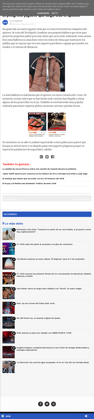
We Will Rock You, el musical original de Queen (38, 318)
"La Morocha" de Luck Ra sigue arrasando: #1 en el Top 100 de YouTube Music (53, 362)
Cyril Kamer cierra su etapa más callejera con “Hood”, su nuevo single (49, 289)
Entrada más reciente (81, 199)
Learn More (43, 13)
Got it (55, 13)
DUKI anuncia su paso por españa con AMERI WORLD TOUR (44, 333)
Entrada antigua (10, 199)
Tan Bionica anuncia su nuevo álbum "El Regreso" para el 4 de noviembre (51, 259)
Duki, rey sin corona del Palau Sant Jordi (35, 303)
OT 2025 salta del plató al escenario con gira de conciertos (44, 244)
